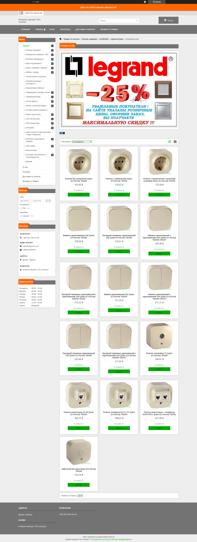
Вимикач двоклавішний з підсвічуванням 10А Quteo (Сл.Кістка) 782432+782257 (159, 296)
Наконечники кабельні (35, 88)
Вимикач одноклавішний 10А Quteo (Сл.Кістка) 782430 (78, 236)
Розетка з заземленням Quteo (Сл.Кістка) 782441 (119, 180)
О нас (52, 29)
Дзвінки (29, 161)
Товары (39, 29)
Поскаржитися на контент (100, 539)
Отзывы (26, 172)
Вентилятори (31, 150)
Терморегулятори (33, 97)
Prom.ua (111, 537)
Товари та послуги (71, 39)
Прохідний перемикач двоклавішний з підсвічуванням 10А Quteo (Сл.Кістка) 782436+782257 (119, 355)
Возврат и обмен (109, 29)
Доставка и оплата (85, 29)
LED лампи (30, 146)
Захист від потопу (33, 114)
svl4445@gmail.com (30, 246)
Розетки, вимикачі (89, 39)
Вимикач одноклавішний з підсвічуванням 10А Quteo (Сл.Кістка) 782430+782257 (159, 237)
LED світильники (33, 119)
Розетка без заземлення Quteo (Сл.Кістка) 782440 (78, 180)
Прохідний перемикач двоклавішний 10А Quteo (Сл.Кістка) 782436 (79, 354)
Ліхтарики (30, 128)
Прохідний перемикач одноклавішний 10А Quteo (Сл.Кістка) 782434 (119, 236)
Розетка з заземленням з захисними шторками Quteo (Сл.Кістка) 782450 (159, 180)
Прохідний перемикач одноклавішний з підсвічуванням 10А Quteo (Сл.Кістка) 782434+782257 (78, 296)
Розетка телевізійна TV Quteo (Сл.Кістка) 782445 (159, 354)
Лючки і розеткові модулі (36, 106)
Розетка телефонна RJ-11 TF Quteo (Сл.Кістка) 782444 (119, 413)
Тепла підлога (31, 101)
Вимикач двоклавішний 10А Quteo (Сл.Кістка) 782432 (119, 295)
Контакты (65, 29)
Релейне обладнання (34, 59)
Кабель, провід (32, 72)
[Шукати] (137, 20)
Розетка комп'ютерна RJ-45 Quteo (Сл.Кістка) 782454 (79, 413)
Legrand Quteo (117, 39)
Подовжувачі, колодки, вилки (38, 92)
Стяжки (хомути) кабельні (36, 110)
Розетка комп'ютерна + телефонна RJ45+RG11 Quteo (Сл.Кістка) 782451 (159, 413)
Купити (79, 195)
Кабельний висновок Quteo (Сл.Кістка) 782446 (79, 470)
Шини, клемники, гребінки (36, 68)
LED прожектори (33, 123)
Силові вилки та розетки (36, 77)
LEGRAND (104, 39)
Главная (25, 29)
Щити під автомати (33, 63)
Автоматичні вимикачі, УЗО (37, 54)
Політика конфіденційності (122, 539)
